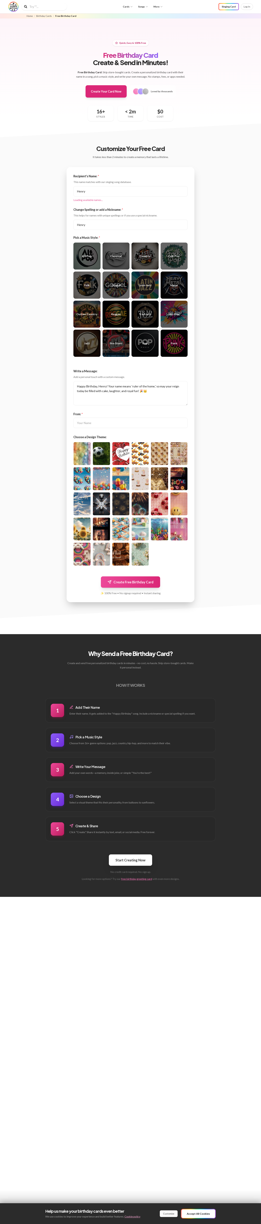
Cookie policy (132, 1216)
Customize (168, 1213)
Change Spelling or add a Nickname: (98, 209)
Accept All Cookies (198, 1213)
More (158, 6)
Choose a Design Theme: (90, 437)
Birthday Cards (44, 16)
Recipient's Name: (86, 176)
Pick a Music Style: (86, 237)
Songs (143, 6)
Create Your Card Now (106, 91)
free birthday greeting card (136, 878)
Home (30, 16)
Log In (247, 6)
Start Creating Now (130, 860)
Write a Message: (85, 371)
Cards (128, 6)
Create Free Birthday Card (130, 582)
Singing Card (229, 6)
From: (78, 414)
